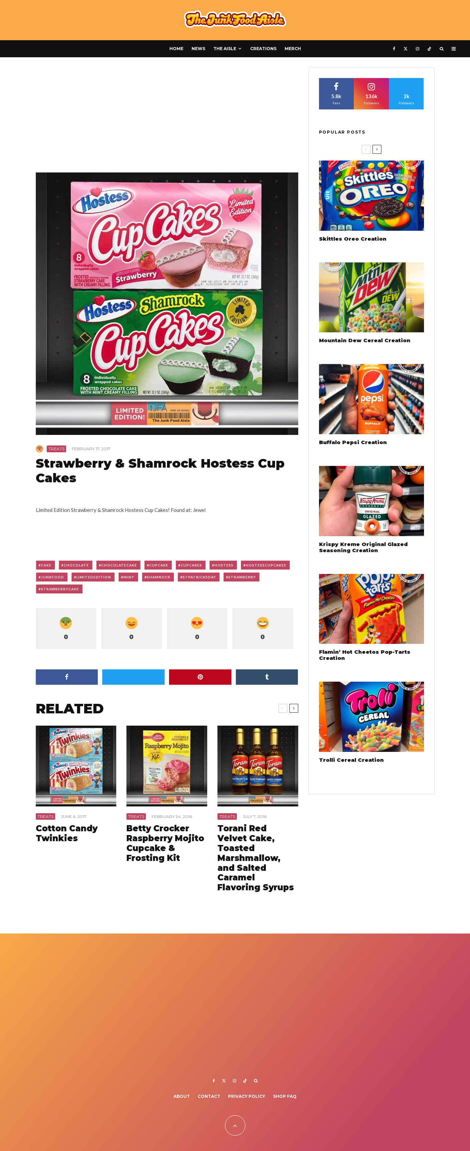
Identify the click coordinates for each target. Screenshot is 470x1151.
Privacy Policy (246, 1096)
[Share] (67, 677)
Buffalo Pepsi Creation (353, 442)
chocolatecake (119, 565)
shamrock (158, 577)
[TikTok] (429, 48)
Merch (293, 48)
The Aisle (224, 48)
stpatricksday (199, 577)
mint (129, 577)
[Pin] (200, 677)
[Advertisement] (167, 118)
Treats (56, 448)
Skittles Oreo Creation (352, 239)
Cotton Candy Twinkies (66, 833)
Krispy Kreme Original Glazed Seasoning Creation (363, 547)
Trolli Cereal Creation (351, 760)
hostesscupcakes (266, 565)
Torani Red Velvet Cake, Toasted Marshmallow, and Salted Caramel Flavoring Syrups (255, 858)
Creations (263, 48)
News (198, 48)
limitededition (93, 577)
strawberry (242, 577)
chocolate (76, 565)
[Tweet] (133, 677)
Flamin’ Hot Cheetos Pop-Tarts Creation (364, 655)
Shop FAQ (285, 1096)
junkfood (52, 577)
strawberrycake (60, 589)
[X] (405, 48)
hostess (223, 565)
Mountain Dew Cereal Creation (364, 340)
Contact (209, 1096)
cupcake (158, 565)
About (181, 1096)
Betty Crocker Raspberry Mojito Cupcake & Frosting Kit (165, 843)
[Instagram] (417, 48)
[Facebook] (394, 48)
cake (46, 565)
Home (176, 48)
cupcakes (191, 565)
